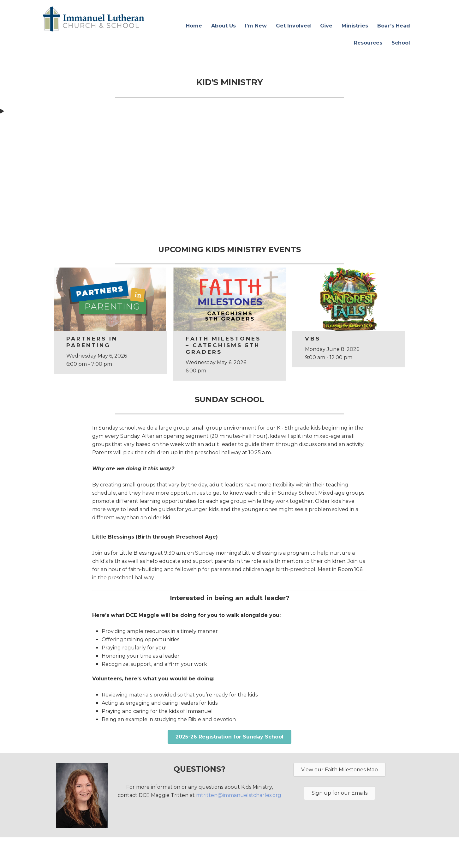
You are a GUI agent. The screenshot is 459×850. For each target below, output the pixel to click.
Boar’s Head (393, 26)
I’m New (256, 26)
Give (326, 26)
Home (194, 26)
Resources (368, 43)
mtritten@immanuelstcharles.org (238, 795)
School (400, 43)
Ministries (355, 26)
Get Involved (293, 26)
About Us (223, 26)
